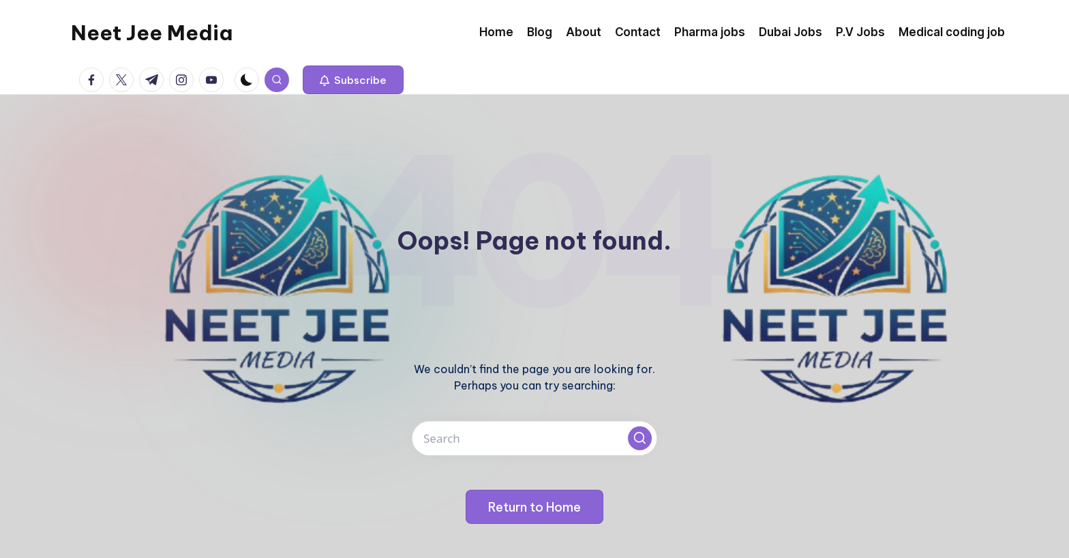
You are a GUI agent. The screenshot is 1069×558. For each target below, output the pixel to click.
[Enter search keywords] (534, 438)
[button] (353, 79)
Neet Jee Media (151, 33)
